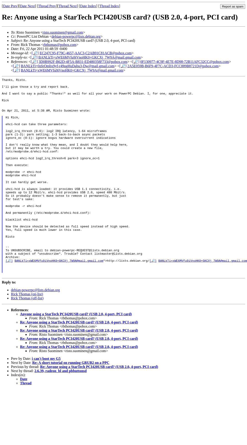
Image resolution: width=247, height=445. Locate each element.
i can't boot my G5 (46, 398)
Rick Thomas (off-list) (27, 337)
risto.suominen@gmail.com (63, 32)
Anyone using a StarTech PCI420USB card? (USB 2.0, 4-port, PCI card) (76, 353)
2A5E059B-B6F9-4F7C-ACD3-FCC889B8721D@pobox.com (173, 66)
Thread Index (109, 6)
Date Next (27, 6)
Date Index (88, 6)
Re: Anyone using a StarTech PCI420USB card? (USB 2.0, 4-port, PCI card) (79, 361)
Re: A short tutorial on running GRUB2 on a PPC (70, 402)
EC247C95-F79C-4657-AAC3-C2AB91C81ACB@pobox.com (86, 53)
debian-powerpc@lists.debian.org (76, 36)
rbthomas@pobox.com (59, 45)
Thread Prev (47, 6)
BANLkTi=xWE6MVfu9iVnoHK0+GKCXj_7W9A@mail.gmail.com (89, 57)
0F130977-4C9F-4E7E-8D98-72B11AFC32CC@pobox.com (184, 62)
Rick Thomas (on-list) (27, 333)
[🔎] (35, 53)
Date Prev (10, 6)
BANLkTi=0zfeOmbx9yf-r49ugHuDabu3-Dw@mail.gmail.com (68, 66)
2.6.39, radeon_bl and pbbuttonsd (61, 410)
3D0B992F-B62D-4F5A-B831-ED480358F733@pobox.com (83, 62)
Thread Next (67, 6)
